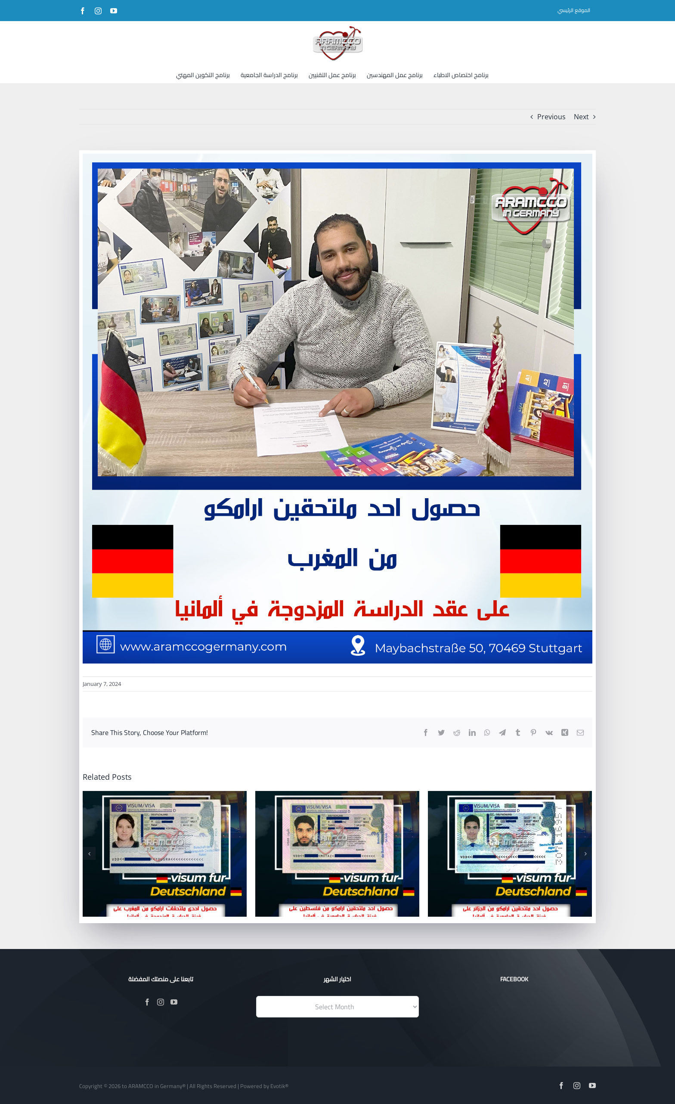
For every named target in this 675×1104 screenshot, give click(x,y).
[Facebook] (147, 1002)
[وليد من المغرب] (337, 409)
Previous (551, 116)
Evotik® (279, 1086)
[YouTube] (173, 1002)
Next (581, 116)
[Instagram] (160, 1002)
